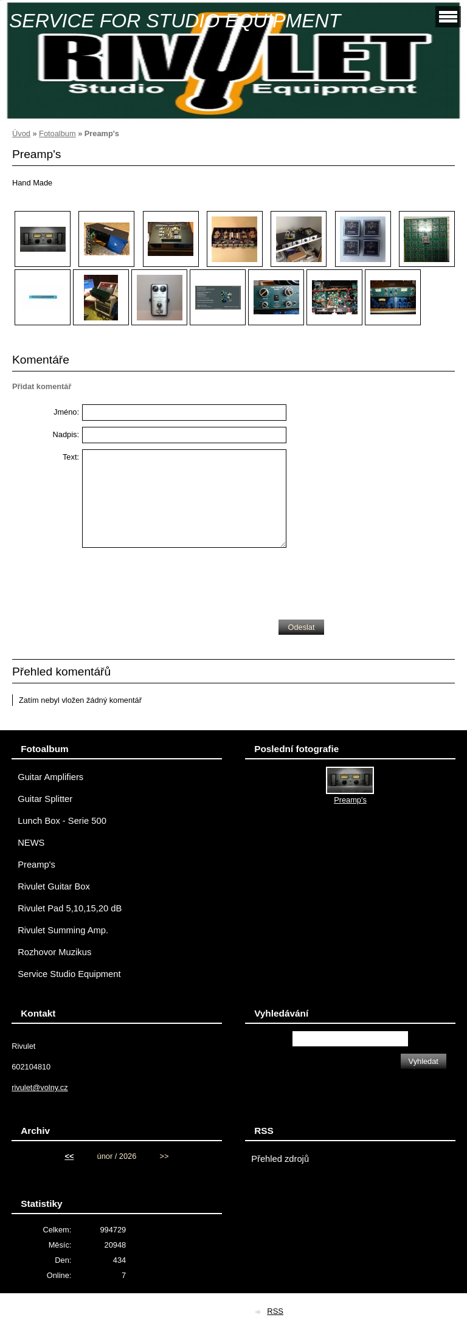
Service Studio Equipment (69, 974)
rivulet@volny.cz (39, 1087)
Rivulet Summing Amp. (63, 930)
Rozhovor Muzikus (54, 952)
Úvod (21, 133)
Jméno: (66, 411)
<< (69, 1156)
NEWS (31, 843)
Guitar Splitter (45, 799)
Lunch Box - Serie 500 (62, 821)
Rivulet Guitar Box (54, 886)
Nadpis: (66, 434)
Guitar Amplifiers (50, 777)
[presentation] (174, 580)
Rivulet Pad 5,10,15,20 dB (70, 908)
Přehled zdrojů (280, 1159)
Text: (71, 456)
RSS (275, 1311)
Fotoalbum (57, 133)
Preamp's (36, 864)
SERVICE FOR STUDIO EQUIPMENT (175, 21)
